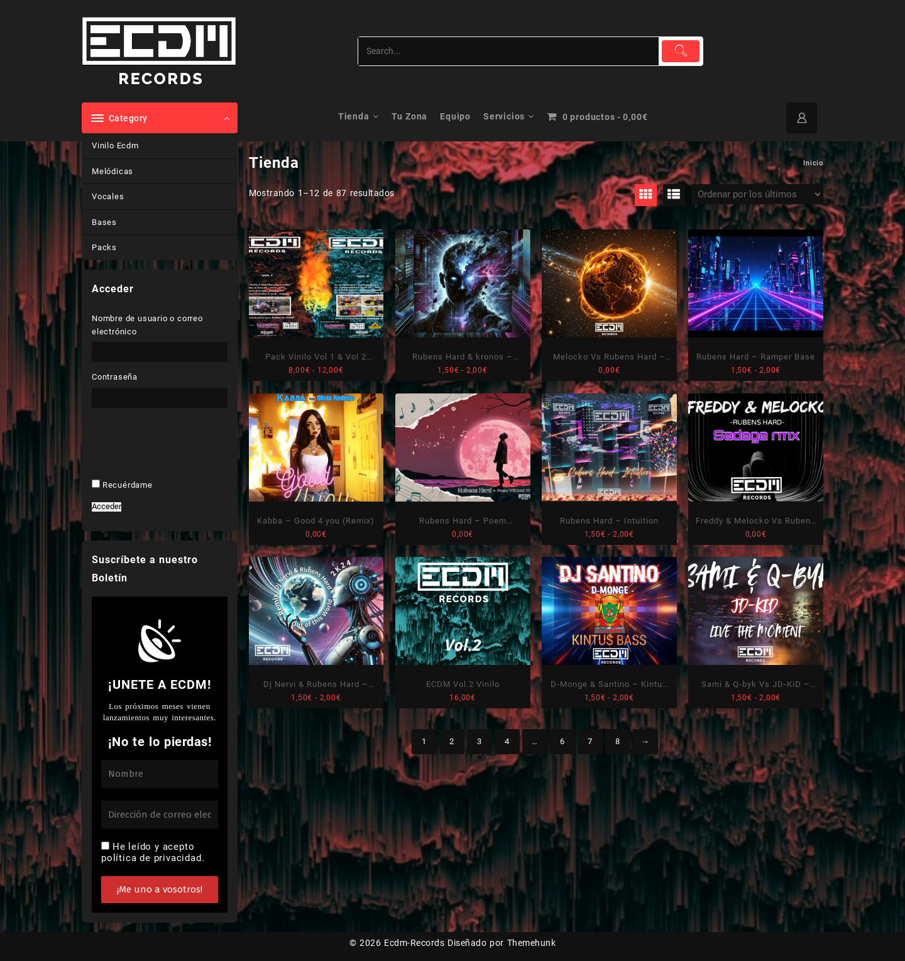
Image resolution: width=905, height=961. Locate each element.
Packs (104, 247)
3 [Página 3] (479, 741)
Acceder (106, 506)
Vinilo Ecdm (115, 145)
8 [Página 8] (617, 741)
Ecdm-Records (414, 943)
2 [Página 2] (451, 741)
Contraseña (115, 377)
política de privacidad (151, 858)
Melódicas (112, 171)
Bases (104, 222)
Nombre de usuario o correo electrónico (147, 325)
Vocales (108, 196)
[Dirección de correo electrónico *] (159, 815)
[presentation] (177, 463)
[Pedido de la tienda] (757, 194)
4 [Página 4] (507, 741)
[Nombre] (159, 774)
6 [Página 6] (562, 741)
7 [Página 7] (590, 741)
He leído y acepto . (152, 852)
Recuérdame (127, 485)
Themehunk (531, 943)
